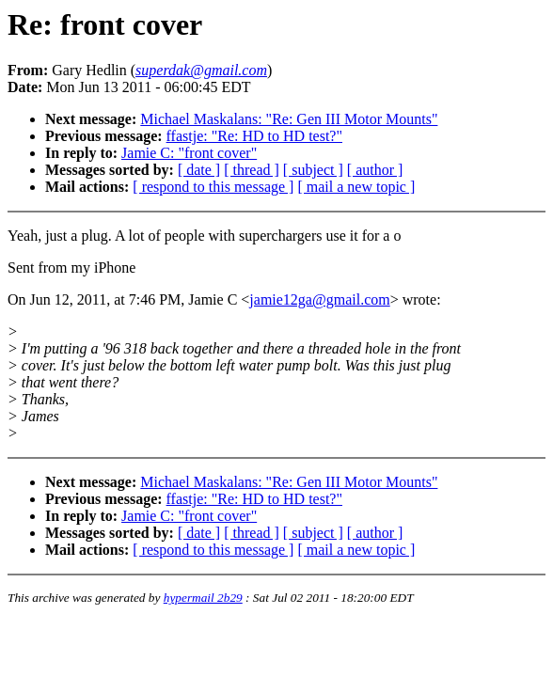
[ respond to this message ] (213, 187)
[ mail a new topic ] (356, 187)
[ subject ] (313, 170)
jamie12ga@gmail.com (319, 299)
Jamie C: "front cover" (189, 153)
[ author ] (375, 170)
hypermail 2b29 (203, 597)
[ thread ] (251, 170)
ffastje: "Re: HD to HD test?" (254, 136)
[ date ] (199, 170)
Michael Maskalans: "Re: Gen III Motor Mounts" (288, 119)
